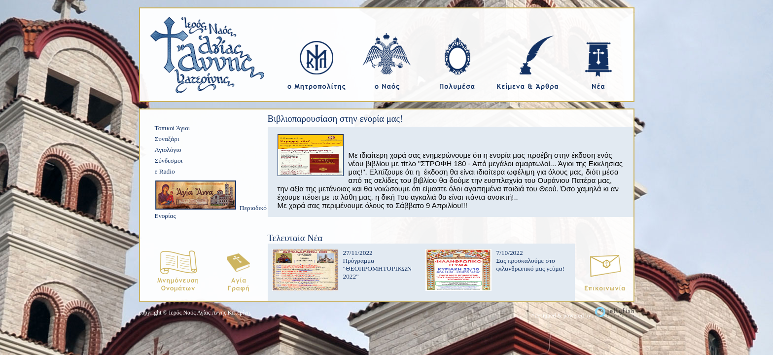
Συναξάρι (167, 138)
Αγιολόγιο (168, 149)
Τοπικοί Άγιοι (172, 128)
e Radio (165, 171)
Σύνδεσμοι (169, 160)
